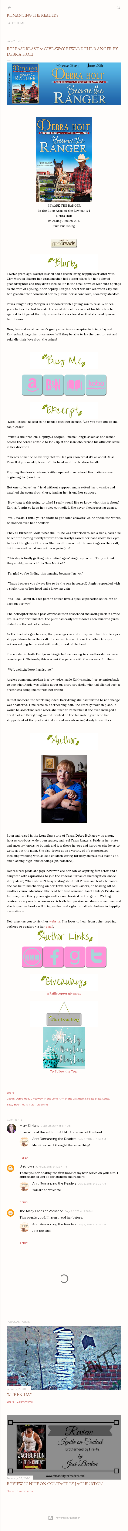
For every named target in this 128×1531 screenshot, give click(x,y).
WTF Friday (19, 1394)
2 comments (25, 1401)
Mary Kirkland (30, 1126)
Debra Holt (22, 1098)
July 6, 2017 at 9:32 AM (92, 1139)
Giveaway (36, 1098)
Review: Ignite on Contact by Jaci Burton (55, 1483)
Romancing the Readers (32, 15)
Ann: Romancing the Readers (54, 1139)
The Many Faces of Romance (41, 1211)
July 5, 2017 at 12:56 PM (79, 1211)
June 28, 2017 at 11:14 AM (56, 1125)
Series (105, 1098)
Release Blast (93, 1098)
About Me (16, 23)
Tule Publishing (38, 1104)
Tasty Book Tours (17, 1104)
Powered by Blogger (64, 1517)
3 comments (25, 1491)
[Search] (118, 7)
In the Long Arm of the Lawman (64, 1098)
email (49, 926)
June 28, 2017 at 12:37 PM (51, 1166)
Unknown (27, 1166)
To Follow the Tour (64, 1071)
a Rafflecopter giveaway (64, 993)
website (54, 921)
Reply (24, 1157)
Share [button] (10, 1092)
